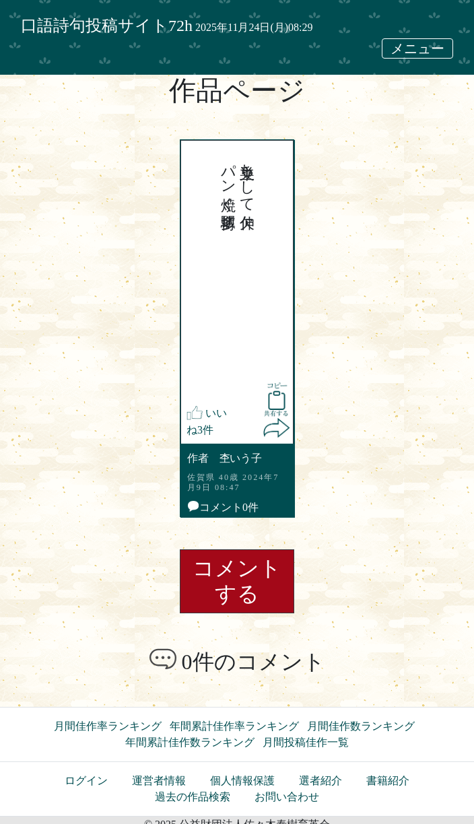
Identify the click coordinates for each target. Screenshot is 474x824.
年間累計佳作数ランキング (190, 742)
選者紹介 (320, 780)
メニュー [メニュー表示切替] (417, 48)
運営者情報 (159, 780)
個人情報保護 (242, 780)
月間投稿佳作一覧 (306, 742)
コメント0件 (223, 507)
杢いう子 (240, 458)
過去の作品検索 (192, 796)
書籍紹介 (387, 780)
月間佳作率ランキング (108, 726)
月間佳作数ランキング (361, 726)
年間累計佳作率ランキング (234, 726)
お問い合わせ (287, 796)
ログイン (86, 780)
